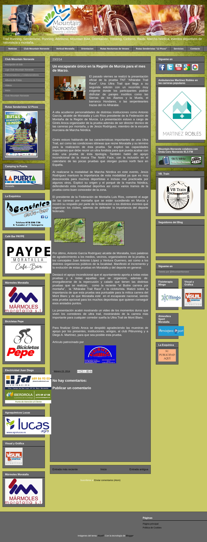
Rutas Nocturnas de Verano (114, 48)
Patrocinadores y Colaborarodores (22, 75)
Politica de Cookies (152, 527)
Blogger (129, 535)
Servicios (178, 48)
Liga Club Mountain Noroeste (19, 69)
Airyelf (101, 535)
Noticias (12, 48)
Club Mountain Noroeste (36, 48)
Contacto (195, 48)
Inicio (103, 469)
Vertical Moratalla (65, 48)
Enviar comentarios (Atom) (107, 480)
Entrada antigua (139, 469)
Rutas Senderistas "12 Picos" (151, 48)
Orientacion (87, 48)
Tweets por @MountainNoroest (173, 271)
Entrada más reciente (65, 469)
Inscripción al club (14, 64)
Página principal (150, 524)
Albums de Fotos (13, 80)
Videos (8, 85)
